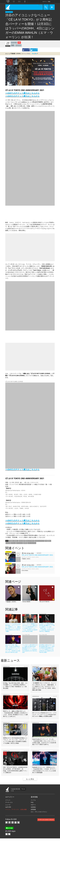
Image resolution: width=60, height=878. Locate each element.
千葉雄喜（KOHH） (13, 537)
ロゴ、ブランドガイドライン (39, 808)
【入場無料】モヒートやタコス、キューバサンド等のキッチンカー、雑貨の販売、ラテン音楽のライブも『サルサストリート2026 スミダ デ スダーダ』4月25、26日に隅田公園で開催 (44, 683)
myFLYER (8, 804)
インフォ (33, 797)
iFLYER (7, 786)
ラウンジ (13, 539)
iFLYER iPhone (6, 831)
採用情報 (33, 806)
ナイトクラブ (19, 539)
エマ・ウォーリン (32, 539)
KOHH (25, 539)
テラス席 (8, 539)
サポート (33, 801)
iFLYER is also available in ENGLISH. (46, 816)
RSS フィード (18, 819)
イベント (18, 45)
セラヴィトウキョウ (39, 537)
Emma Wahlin (22, 537)
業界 (12, 45)
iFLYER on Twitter (6, 819)
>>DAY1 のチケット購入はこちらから (22, 89)
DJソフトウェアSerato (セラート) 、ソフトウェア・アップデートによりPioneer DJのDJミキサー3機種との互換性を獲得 (44, 711)
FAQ (32, 799)
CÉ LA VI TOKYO (30, 537)
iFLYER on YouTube (15, 819)
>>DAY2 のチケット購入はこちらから (22, 92)
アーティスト (9, 799)
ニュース (10, 12)
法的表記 (33, 804)
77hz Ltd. (23, 785)
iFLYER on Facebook (9, 819)
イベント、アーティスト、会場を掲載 (16, 806)
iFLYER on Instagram (12, 819)
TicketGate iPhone (9, 831)
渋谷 (46, 537)
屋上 (50, 537)
